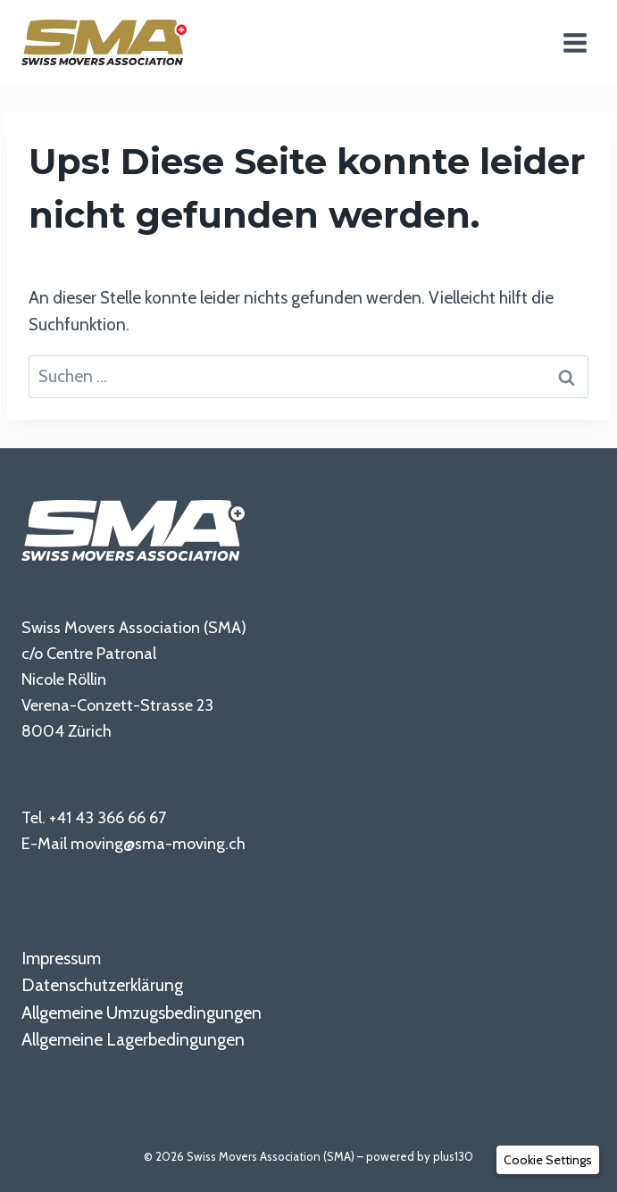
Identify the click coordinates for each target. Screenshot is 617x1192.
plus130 (453, 1156)
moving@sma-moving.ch (158, 843)
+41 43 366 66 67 (107, 817)
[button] (547, 1160)
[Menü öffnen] (575, 42)
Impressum (61, 958)
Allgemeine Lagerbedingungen (133, 1039)
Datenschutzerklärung (102, 985)
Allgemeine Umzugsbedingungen (141, 1013)
